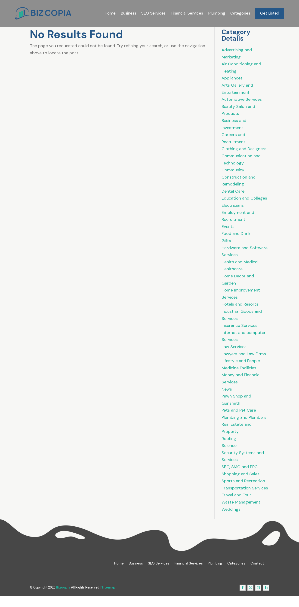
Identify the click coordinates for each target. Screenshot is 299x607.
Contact (257, 574)
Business (128, 13)
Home (110, 13)
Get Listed (269, 13)
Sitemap (108, 599)
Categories (240, 13)
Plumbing (216, 13)
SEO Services (153, 13)
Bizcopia (63, 599)
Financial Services (187, 13)
